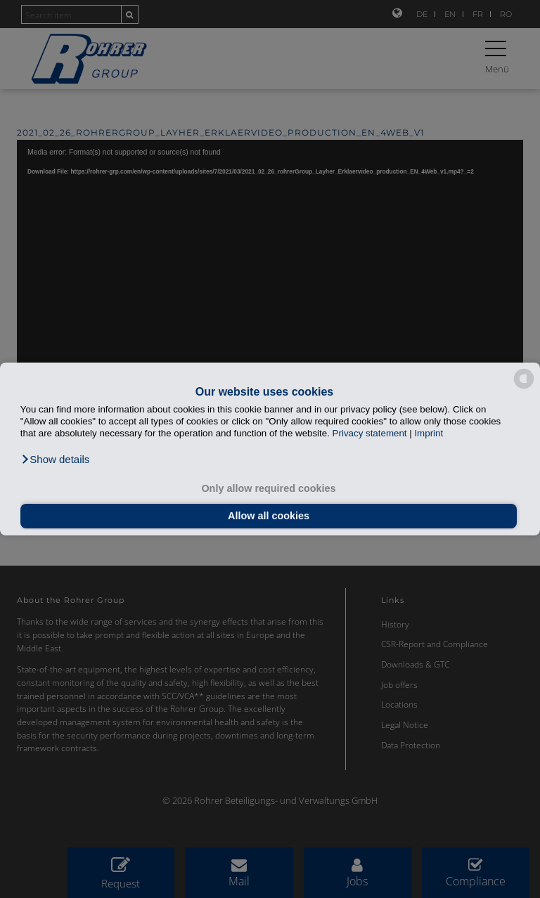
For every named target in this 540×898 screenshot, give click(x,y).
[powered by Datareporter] (524, 387)
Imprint (428, 433)
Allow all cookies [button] (268, 515)
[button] (55, 459)
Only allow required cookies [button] (268, 488)
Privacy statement (370, 433)
